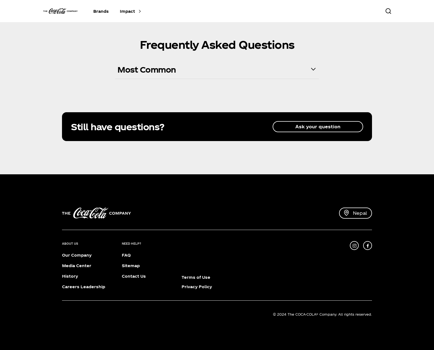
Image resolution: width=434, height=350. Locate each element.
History (70, 276)
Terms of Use (196, 277)
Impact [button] (127, 11)
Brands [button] (101, 11)
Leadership (93, 286)
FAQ (126, 255)
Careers (70, 286)
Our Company (77, 255)
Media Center (76, 265)
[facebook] (367, 245)
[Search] (388, 11)
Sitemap (131, 265)
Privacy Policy (197, 286)
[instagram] (354, 245)
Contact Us (134, 276)
